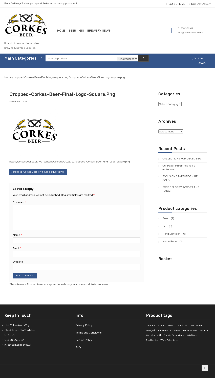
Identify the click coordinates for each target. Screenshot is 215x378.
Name (17, 231)
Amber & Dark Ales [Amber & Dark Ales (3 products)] (156, 322)
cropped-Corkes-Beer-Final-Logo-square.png (41, 73)
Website (18, 258)
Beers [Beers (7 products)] (171, 322)
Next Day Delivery (200, 3)
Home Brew (169, 237)
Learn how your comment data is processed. (83, 280)
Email (17, 244)
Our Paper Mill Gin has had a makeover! (178, 164)
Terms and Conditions (88, 329)
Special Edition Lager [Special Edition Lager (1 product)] (174, 331)
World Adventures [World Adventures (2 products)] (169, 336)
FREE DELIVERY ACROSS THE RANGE (180, 185)
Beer (72, 30)
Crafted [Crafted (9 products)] (179, 322)
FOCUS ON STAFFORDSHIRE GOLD (180, 174)
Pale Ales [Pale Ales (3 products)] (175, 326)
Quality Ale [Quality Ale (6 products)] (156, 331)
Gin (81, 30)
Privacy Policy (83, 321)
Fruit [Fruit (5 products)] (187, 322)
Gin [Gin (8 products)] (192, 322)
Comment (19, 198)
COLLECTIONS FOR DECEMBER (181, 155)
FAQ (78, 343)
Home (61, 30)
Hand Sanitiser (171, 230)
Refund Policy (83, 336)
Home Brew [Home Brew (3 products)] (162, 326)
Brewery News (99, 30)
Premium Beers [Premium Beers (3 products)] (189, 326)
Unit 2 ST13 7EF (176, 3)
